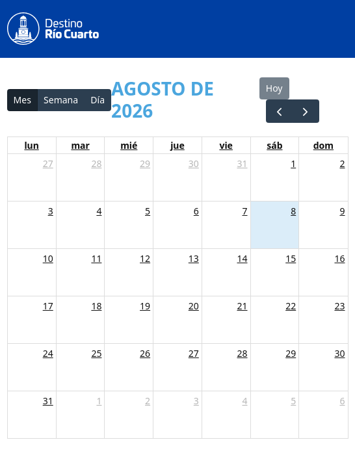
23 (339, 306)
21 (242, 306)
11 (96, 258)
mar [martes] (80, 145)
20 (194, 306)
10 (48, 258)
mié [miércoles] (128, 145)
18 (96, 306)
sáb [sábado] (274, 145)
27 (48, 163)
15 (290, 258)
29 (145, 163)
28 (96, 163)
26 (145, 353)
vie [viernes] (226, 145)
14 (242, 258)
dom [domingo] (323, 145)
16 (339, 258)
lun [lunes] (31, 145)
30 (194, 163)
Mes (22, 100)
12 (145, 258)
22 (290, 306)
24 (48, 353)
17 (48, 306)
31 (242, 163)
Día (97, 100)
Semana (61, 100)
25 (96, 353)
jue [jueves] (177, 145)
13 (194, 258)
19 (145, 306)
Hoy (274, 88)
